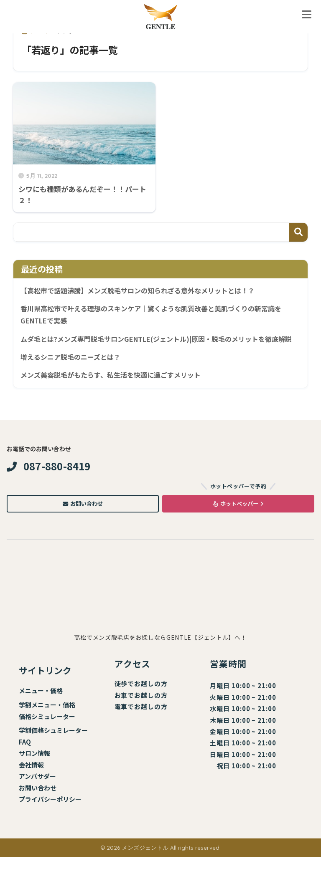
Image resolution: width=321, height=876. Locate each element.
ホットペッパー (238, 521)
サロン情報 (34, 772)
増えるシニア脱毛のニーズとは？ (73, 372)
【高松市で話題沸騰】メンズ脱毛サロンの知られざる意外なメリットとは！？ (144, 291)
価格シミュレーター (47, 735)
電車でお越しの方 (141, 725)
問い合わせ (40, 807)
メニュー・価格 (41, 709)
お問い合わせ (83, 521)
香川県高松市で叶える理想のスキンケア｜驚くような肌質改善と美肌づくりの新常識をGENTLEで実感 (158, 315)
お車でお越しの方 (141, 714)
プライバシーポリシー (50, 818)
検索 (298, 232)
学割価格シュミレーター (53, 749)
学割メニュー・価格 (47, 723)
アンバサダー (37, 795)
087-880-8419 (49, 482)
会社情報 (31, 784)
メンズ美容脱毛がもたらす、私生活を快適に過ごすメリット (116, 391)
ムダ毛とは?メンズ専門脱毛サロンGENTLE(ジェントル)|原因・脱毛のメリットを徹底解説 (157, 347)
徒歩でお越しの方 (141, 702)
